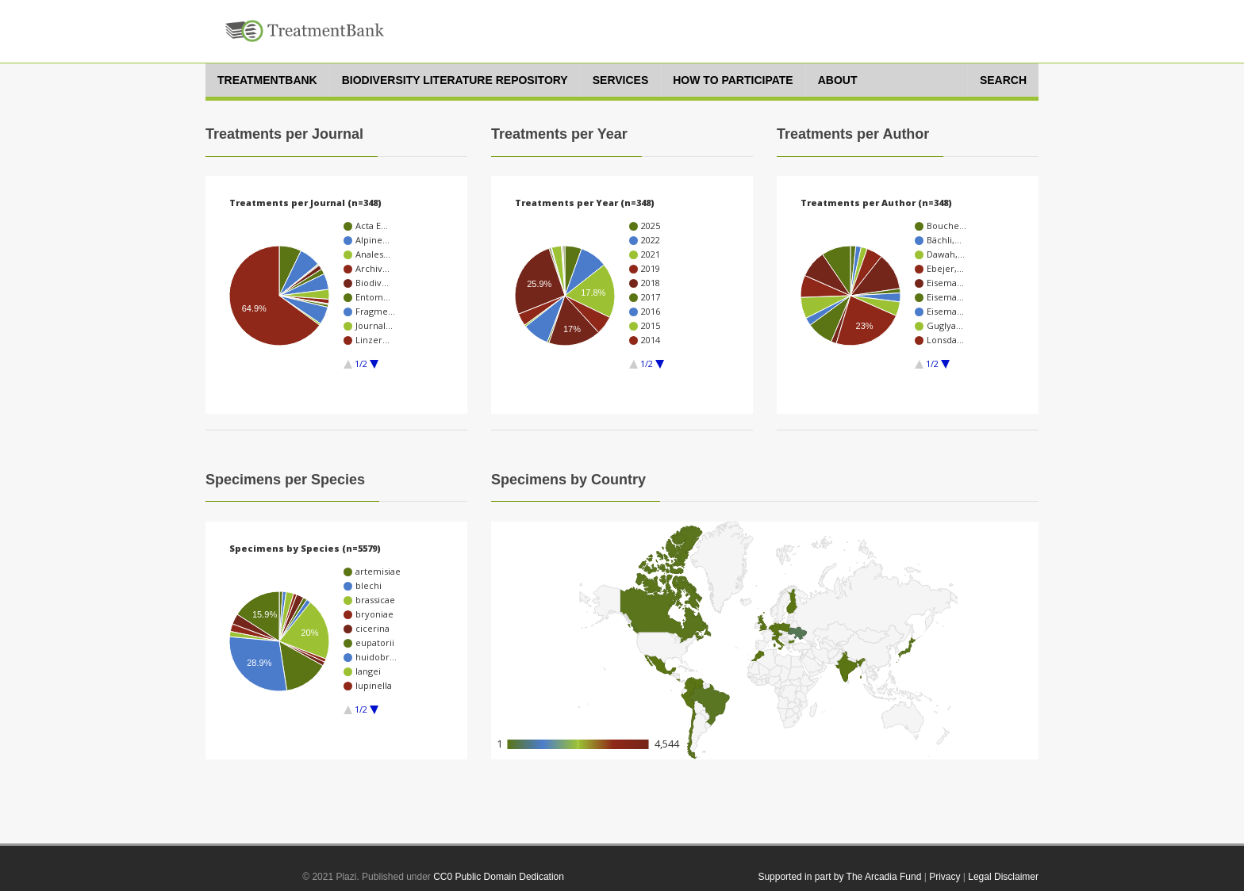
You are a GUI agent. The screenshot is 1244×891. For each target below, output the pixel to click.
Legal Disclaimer (1003, 876)
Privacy (944, 876)
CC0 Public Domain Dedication (498, 876)
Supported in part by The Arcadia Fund (839, 876)
